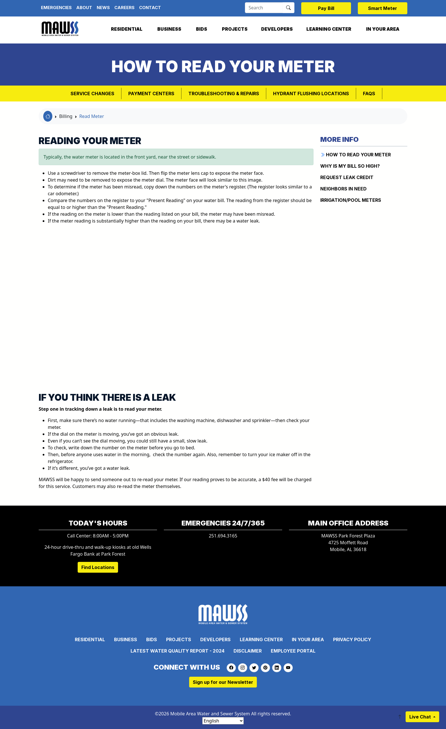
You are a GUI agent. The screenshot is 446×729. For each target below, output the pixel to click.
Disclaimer (248, 651)
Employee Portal (293, 651)
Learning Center (328, 29)
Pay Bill (326, 8)
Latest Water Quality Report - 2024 (177, 651)
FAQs (369, 93)
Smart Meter (382, 8)
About (84, 7)
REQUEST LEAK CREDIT (346, 177)
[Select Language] (223, 720)
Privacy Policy (352, 639)
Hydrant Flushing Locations (311, 93)
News (103, 7)
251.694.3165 (223, 536)
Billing (66, 116)
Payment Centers (151, 93)
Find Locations (97, 567)
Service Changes (92, 93)
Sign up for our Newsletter (223, 682)
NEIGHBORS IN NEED (343, 189)
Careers (124, 7)
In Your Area (382, 29)
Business (169, 29)
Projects (234, 29)
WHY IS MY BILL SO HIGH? (350, 166)
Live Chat (420, 717)
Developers (277, 29)
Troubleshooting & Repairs (223, 93)
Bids (201, 29)
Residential (127, 29)
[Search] (264, 7)
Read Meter (91, 116)
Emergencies (56, 7)
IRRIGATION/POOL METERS (350, 200)
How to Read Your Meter (355, 154)
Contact (150, 7)
